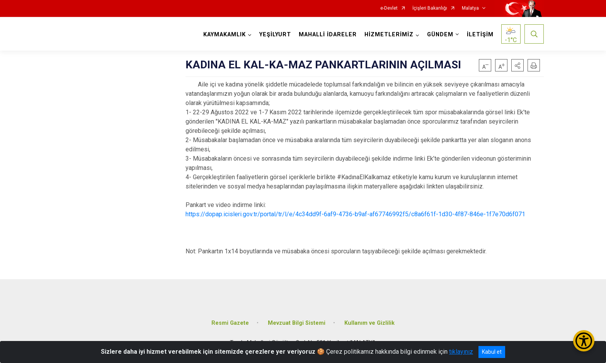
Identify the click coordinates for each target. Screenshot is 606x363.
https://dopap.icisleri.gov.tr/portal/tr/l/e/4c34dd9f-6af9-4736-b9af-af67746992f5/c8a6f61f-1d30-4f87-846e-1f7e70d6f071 (355, 214)
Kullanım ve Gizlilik (369, 322)
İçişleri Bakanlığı (429, 8)
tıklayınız (461, 351)
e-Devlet (389, 8)
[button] (517, 65)
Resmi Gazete (230, 322)
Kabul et (492, 352)
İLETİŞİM (480, 34)
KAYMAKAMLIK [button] (224, 34)
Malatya (470, 8)
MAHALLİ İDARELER (328, 34)
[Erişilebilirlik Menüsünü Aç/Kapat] (583, 340)
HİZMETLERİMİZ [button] (389, 34)
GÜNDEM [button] (440, 34)
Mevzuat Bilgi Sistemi (296, 322)
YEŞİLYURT (275, 34)
